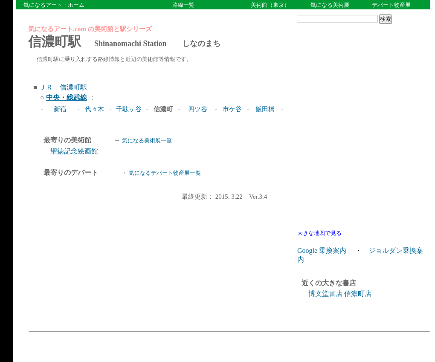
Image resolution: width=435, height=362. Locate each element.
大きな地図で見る (319, 233)
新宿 (60, 109)
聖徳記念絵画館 (74, 151)
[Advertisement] (361, 81)
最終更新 (233, 195)
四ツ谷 (197, 109)
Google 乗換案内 (321, 250)
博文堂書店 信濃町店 (339, 293)
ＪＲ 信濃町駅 (63, 87)
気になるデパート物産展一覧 (165, 173)
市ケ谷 (232, 109)
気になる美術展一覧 (147, 140)
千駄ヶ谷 (129, 109)
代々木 (94, 109)
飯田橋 (265, 109)
